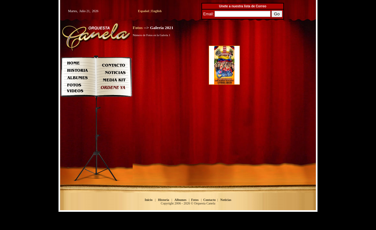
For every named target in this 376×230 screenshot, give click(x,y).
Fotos (138, 27)
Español (143, 11)
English (156, 11)
